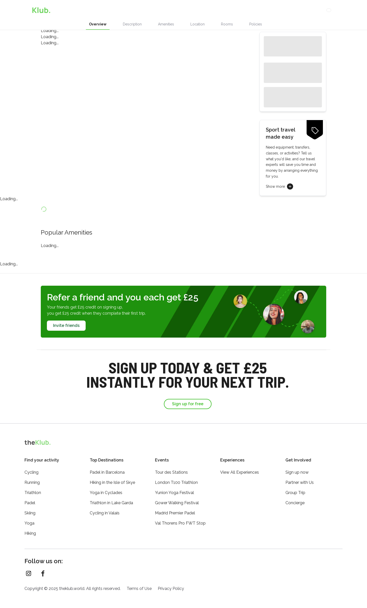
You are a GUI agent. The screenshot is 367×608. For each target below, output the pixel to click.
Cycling (31, 472)
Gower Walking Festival (177, 502)
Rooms (227, 24)
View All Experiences (239, 472)
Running (32, 482)
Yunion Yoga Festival (174, 492)
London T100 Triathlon (176, 482)
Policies (255, 24)
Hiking (30, 533)
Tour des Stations (171, 472)
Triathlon (32, 492)
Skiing (29, 513)
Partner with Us (299, 482)
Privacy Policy (171, 588)
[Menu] (341, 10)
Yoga (29, 523)
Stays (148, 10)
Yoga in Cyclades (106, 492)
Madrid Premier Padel (175, 513)
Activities (170, 10)
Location (197, 24)
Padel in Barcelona (107, 472)
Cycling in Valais (105, 513)
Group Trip (295, 492)
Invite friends (66, 325)
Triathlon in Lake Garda (111, 502)
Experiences (126, 10)
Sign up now (297, 472)
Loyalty (220, 10)
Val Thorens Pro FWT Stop (180, 523)
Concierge (197, 10)
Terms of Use (139, 588)
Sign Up (307, 10)
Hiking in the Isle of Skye (112, 482)
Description (132, 24)
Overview (98, 24)
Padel (29, 502)
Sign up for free (187, 403)
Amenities (166, 24)
